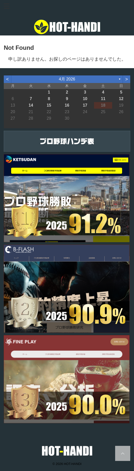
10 (85, 99)
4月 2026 (67, 79)
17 (85, 105)
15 (49, 105)
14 (31, 105)
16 (67, 105)
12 (121, 99)
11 (103, 99)
